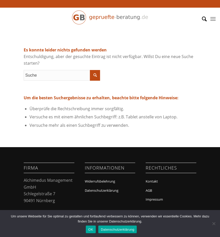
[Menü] (213, 19)
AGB (149, 190)
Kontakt (152, 181)
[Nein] (213, 223)
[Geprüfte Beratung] (110, 18)
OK (90, 229)
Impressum (154, 199)
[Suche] (202, 18)
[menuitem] (202, 18)
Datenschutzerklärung (101, 190)
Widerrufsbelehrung (100, 181)
